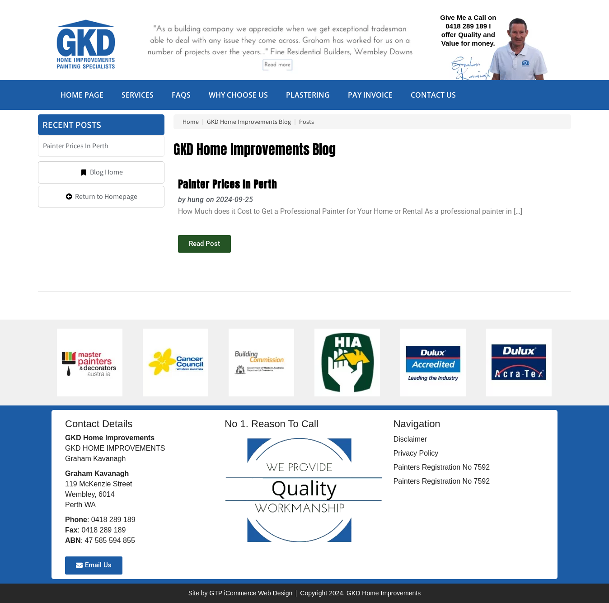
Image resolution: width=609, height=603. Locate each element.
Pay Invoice (370, 95)
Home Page (82, 95)
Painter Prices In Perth (227, 184)
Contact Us (433, 95)
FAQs (181, 95)
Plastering (308, 95)
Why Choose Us (238, 95)
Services (138, 95)
